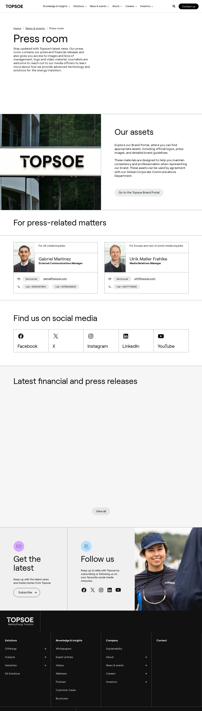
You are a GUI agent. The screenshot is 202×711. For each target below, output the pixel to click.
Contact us (188, 6)
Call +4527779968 (127, 273)
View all (101, 499)
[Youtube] (118, 580)
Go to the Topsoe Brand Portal (139, 179)
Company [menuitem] (112, 630)
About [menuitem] (115, 6)
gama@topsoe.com (54, 265)
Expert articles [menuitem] (64, 646)
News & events (35, 28)
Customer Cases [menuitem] (66, 678)
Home (17, 28)
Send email (31, 265)
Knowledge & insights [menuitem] (55, 6)
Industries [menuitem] (11, 654)
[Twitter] (92, 580)
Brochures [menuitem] (62, 686)
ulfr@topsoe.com (144, 265)
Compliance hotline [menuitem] (29, 705)
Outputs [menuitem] (10, 646)
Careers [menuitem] (129, 6)
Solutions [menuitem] (78, 6)
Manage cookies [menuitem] (49, 705)
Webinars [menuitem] (61, 662)
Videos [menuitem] (60, 654)
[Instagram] (101, 580)
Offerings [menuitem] (11, 638)
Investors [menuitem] (145, 6)
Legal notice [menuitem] (10, 705)
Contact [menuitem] (162, 630)
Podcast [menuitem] (61, 670)
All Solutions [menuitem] (12, 662)
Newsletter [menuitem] (66, 705)
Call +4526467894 (36, 273)
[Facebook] (84, 580)
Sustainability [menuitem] (114, 638)
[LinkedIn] (110, 580)
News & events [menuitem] (98, 6)
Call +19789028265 (65, 273)
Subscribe (25, 582)
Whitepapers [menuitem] (63, 638)
